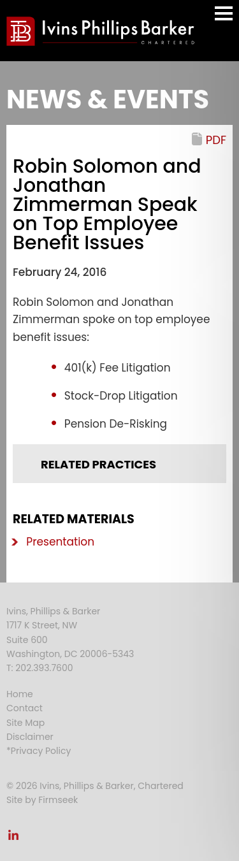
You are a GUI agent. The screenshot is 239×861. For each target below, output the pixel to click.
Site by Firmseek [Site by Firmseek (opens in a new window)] (42, 799)
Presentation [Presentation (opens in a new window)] (60, 541)
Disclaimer (30, 736)
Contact (24, 708)
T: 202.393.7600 (39, 668)
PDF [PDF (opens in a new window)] (216, 140)
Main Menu (224, 19)
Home (19, 694)
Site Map (25, 722)
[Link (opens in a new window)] (13, 838)
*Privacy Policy (38, 750)
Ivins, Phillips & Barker (53, 611)
